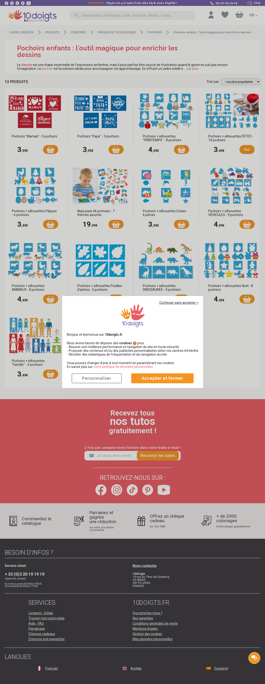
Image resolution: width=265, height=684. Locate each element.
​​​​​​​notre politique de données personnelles (123, 367)
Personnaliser (96, 378)
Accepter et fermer (162, 378)
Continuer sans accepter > (178, 302)
